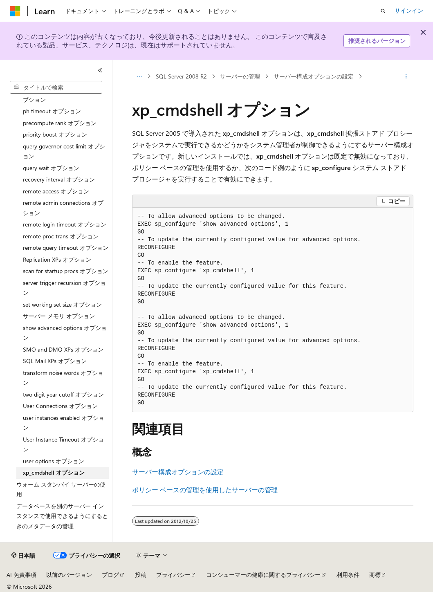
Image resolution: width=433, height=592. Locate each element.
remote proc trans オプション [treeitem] (61, 236)
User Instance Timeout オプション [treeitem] (63, 444)
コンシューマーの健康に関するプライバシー (263, 575)
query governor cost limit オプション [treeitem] (64, 151)
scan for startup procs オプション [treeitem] (65, 271)
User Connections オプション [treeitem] (60, 406)
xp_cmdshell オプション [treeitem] (54, 472)
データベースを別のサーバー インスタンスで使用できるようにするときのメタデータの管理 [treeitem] (62, 516)
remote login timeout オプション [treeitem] (64, 224)
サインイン (409, 10)
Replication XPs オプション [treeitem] (57, 259)
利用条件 (348, 575)
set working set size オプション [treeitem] (62, 304)
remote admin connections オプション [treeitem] (63, 208)
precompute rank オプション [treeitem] (59, 123)
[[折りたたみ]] (100, 70)
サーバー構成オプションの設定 (314, 76)
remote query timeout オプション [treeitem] (65, 247)
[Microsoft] (15, 11)
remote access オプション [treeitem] (56, 191)
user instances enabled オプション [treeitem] (63, 423)
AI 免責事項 (21, 575)
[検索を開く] (383, 11)
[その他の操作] (406, 76)
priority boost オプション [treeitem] (55, 134)
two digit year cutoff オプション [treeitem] (63, 394)
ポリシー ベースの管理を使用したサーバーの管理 (205, 489)
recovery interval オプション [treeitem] (59, 179)
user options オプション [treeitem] (53, 461)
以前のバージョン (69, 575)
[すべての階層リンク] (139, 76)
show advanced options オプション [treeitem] (65, 333)
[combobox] (56, 87)
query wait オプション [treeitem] (51, 168)
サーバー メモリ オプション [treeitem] (59, 316)
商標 (375, 575)
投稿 (140, 575)
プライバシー (173, 575)
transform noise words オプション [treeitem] (63, 378)
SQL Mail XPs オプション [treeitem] (55, 361)
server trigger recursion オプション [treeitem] (64, 288)
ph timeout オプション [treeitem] (52, 111)
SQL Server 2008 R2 (181, 76)
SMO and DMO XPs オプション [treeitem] (63, 349)
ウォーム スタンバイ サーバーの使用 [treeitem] (60, 489)
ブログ (110, 575)
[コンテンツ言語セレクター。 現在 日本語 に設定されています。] (23, 555)
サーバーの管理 (240, 76)
